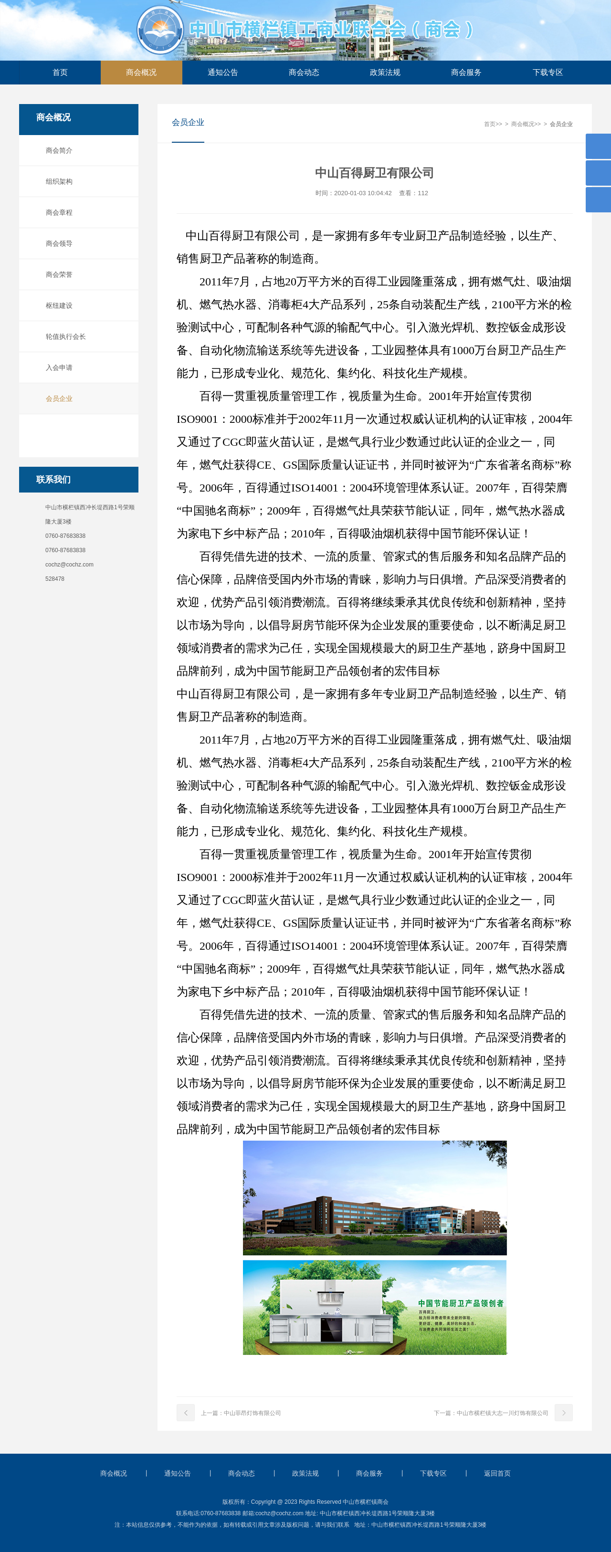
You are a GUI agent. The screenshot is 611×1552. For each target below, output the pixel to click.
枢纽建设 (56, 305)
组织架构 (56, 181)
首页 (60, 72)
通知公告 (223, 72)
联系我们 (51, 479)
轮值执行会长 (63, 336)
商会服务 (466, 72)
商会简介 (56, 150)
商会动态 (304, 72)
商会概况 (141, 72)
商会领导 (56, 243)
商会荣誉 (56, 274)
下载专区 (548, 72)
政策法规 (385, 72)
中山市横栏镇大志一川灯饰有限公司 (502, 1413)
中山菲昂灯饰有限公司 (252, 1413)
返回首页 (497, 1473)
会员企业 (56, 398)
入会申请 (56, 367)
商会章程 (56, 212)
